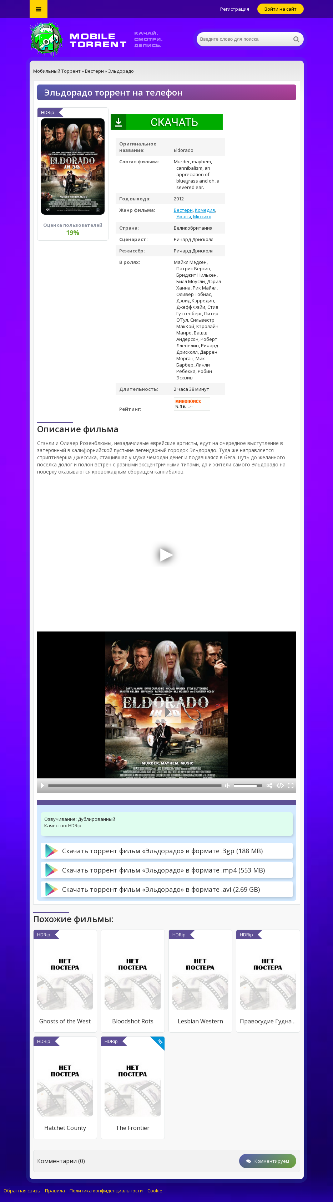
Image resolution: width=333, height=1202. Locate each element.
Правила (55, 1190)
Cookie (154, 1190)
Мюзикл (202, 216)
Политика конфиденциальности (106, 1190)
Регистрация (234, 9)
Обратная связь (22, 1190)
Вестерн (183, 210)
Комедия (205, 210)
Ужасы (183, 216)
